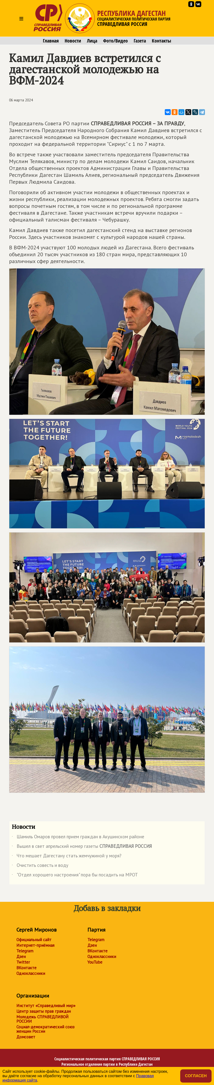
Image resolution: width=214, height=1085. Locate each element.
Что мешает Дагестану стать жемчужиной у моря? (66, 856)
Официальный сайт (33, 939)
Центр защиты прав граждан (43, 1011)
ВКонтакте (26, 968)
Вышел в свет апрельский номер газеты (82, 847)
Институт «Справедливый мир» (45, 1005)
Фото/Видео (115, 40)
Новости (73, 40)
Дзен (21, 956)
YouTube (94, 962)
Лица (92, 40)
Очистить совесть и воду (40, 866)
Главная (51, 40)
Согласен (196, 1076)
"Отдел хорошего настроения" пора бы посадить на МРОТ (75, 875)
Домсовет (25, 1037)
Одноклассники (30, 973)
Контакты (161, 40)
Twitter (23, 962)
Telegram (24, 951)
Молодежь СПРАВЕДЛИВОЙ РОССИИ (42, 1019)
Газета (140, 40)
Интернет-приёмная (35, 945)
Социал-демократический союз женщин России (45, 1029)
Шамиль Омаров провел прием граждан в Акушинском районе (78, 837)
